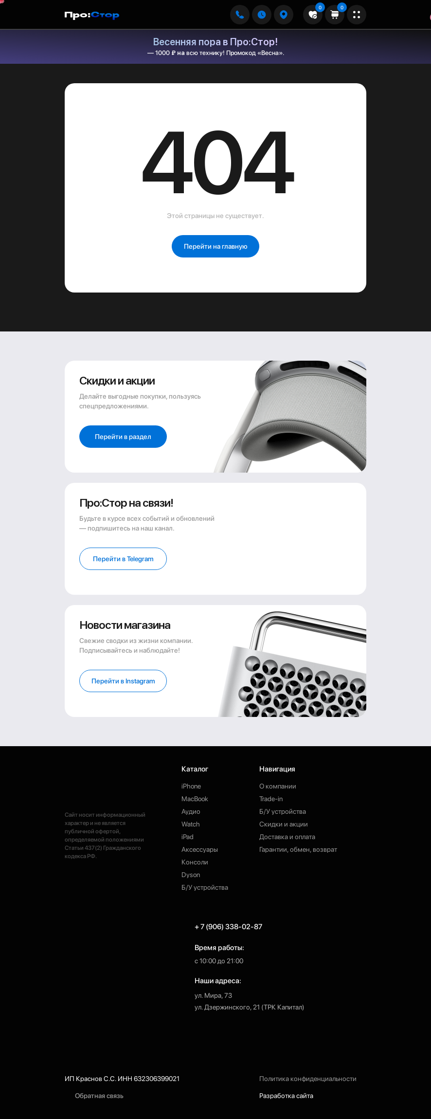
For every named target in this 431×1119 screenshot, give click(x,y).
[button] (283, 14)
